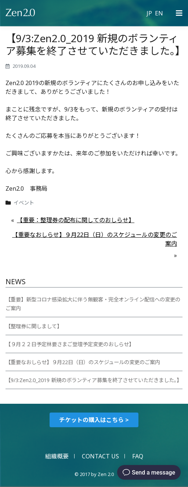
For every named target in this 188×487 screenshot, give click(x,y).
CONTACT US (100, 456)
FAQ (137, 456)
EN (159, 13)
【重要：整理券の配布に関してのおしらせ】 (75, 220)
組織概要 (57, 456)
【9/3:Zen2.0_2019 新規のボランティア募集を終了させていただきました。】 (94, 380)
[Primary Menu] (179, 13)
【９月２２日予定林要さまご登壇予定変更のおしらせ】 (70, 344)
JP (149, 13)
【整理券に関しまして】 (34, 326)
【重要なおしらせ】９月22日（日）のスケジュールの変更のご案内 (94, 239)
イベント (24, 202)
